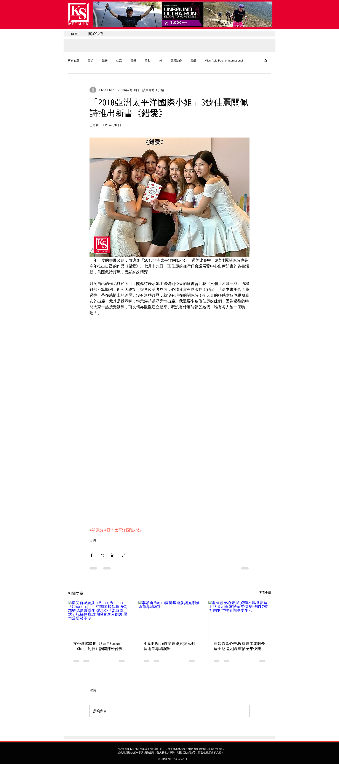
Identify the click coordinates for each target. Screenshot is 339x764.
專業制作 (176, 60)
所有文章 (73, 60)
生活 (119, 60)
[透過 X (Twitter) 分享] (102, 555)
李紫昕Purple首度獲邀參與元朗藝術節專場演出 (169, 646)
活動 (147, 60)
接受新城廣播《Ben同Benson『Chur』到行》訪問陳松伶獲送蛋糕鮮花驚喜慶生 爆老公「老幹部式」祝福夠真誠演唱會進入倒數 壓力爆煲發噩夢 (98, 646)
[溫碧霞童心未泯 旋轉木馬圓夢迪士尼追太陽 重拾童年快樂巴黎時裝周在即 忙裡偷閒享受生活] (239, 618)
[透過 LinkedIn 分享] (113, 555)
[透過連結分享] (123, 555)
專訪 (90, 60)
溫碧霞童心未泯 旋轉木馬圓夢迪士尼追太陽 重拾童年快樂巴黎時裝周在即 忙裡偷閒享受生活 (239, 646)
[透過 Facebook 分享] (92, 555)
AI (160, 60)
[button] (266, 60)
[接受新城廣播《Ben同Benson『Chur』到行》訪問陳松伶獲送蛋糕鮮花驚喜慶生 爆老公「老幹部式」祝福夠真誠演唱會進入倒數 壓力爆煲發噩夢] (99, 618)
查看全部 (265, 593)
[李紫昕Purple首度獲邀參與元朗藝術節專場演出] (169, 618)
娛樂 (105, 60)
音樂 (133, 60)
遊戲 (193, 60)
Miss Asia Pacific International (224, 60)
